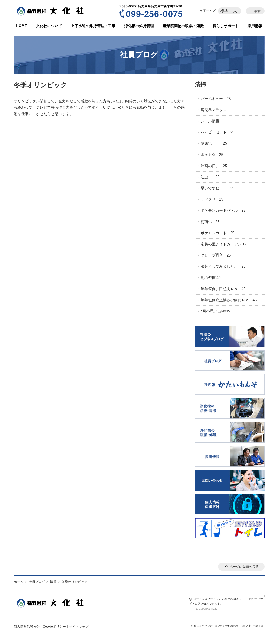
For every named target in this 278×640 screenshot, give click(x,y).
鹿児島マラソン (214, 110)
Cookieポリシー (54, 626)
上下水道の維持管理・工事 (93, 26)
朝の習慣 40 (211, 278)
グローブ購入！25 (216, 255)
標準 (224, 11)
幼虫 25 (210, 177)
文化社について (49, 26)
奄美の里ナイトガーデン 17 (224, 244)
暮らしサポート (226, 26)
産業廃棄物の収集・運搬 (183, 26)
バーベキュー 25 (216, 99)
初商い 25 (210, 222)
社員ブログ (37, 582)
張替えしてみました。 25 (223, 266)
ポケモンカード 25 (218, 233)
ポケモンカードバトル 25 (223, 210)
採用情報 (254, 26)
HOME (21, 26)
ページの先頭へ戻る (244, 567)
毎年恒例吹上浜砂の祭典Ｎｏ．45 (229, 300)
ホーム (18, 582)
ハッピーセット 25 (218, 132)
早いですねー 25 (218, 188)
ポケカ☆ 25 (212, 155)
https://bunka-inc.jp (205, 608)
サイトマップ (78, 626)
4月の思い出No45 (215, 311)
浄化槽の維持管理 (139, 26)
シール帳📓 (210, 121)
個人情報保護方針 (27, 626)
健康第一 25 (214, 143)
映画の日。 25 (214, 166)
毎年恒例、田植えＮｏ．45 (223, 289)
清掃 (200, 84)
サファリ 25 (212, 199)
